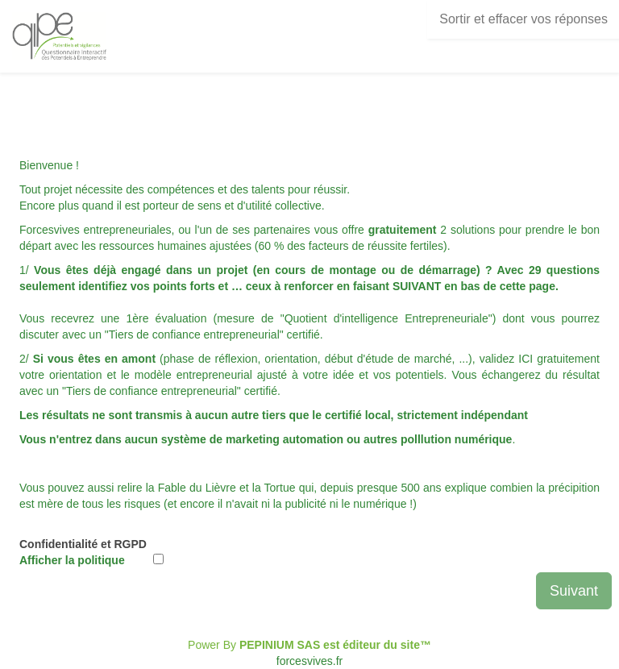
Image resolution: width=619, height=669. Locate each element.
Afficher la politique (72, 560)
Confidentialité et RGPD (83, 552)
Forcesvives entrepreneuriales (95, 229)
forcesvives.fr (309, 660)
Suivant (574, 591)
